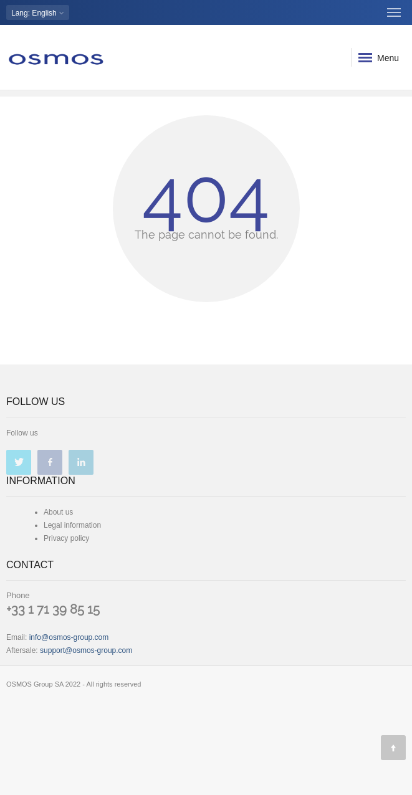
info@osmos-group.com (69, 637)
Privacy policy (66, 538)
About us (58, 512)
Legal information (72, 525)
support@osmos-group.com (86, 650)
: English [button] (37, 13)
